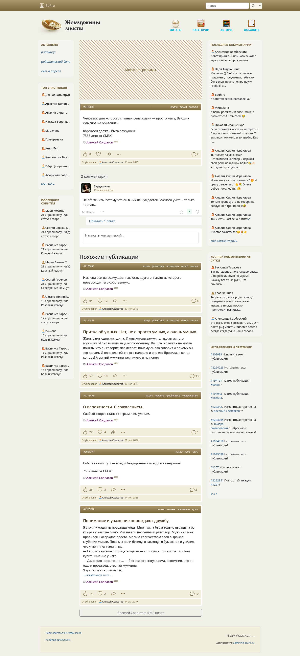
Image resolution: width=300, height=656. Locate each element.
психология (173, 266)
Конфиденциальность (58, 639)
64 (91, 301)
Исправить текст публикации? (228, 356)
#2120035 (88, 107)
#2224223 (217, 367)
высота (193, 107)
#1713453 (88, 395)
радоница (48, 52)
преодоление (173, 395)
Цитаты (175, 22)
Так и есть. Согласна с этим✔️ (231, 219)
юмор (147, 320)
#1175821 (88, 320)
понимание (183, 509)
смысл (183, 107)
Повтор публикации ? (230, 383)
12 (105, 301)
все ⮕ (214, 493)
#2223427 (217, 407)
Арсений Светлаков (227, 411)
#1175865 (88, 266)
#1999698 (217, 454)
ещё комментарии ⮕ (224, 241)
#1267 (215, 467)
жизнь (174, 107)
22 (91, 432)
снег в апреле (51, 71)
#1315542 (88, 509)
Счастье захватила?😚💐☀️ (229, 232)
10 (105, 376)
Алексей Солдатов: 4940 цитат (140, 613)
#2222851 (217, 480)
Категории (201, 22)
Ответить (88, 212)
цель (195, 452)
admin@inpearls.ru (243, 643)
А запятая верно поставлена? (230, 99)
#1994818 (217, 441)
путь (188, 452)
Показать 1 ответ (102, 221)
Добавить (252, 22)
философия (158, 266)
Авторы (226, 22)
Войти (47, 5)
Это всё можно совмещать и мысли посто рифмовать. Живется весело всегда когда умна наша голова (234, 327)
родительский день (55, 61)
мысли (194, 266)
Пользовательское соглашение (63, 633)
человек (159, 395)
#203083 (216, 354)
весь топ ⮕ (48, 184)
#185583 (216, 398)
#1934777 (88, 452)
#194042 (216, 393)
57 (91, 376)
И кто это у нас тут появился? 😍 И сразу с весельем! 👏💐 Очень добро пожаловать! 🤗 (234, 184)
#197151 (216, 380)
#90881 (215, 385)
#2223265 (217, 420)
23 (91, 489)
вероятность (190, 395)
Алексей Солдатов (99, 142)
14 (91, 594)
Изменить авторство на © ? (233, 409)
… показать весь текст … (97, 575)
